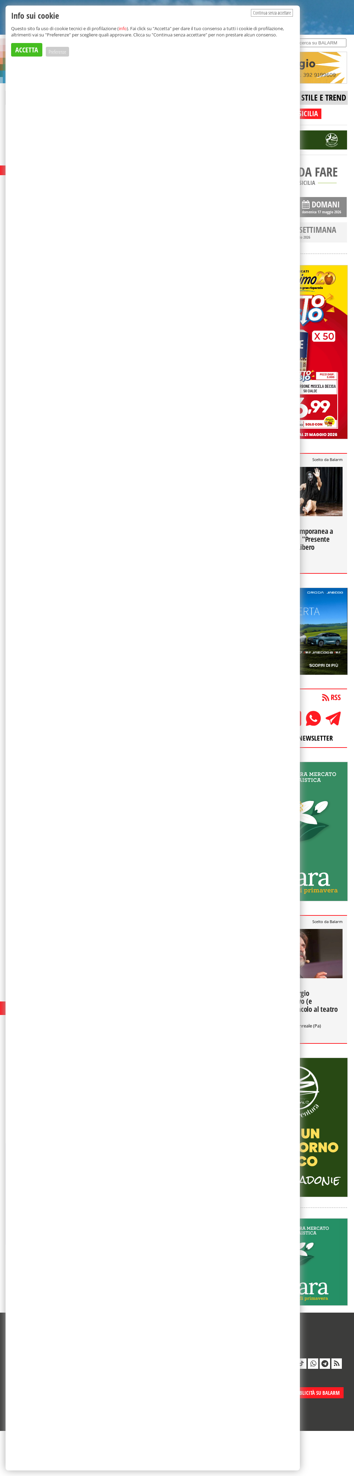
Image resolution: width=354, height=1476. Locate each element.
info (123, 28)
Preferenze (57, 51)
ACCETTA (26, 49)
